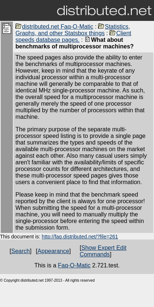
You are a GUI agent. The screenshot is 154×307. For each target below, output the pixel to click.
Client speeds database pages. (73, 36)
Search (20, 251)
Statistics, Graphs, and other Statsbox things (72, 29)
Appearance (53, 251)
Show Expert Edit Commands (103, 251)
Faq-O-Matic (74, 265)
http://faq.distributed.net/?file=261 (80, 237)
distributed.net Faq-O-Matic (54, 26)
